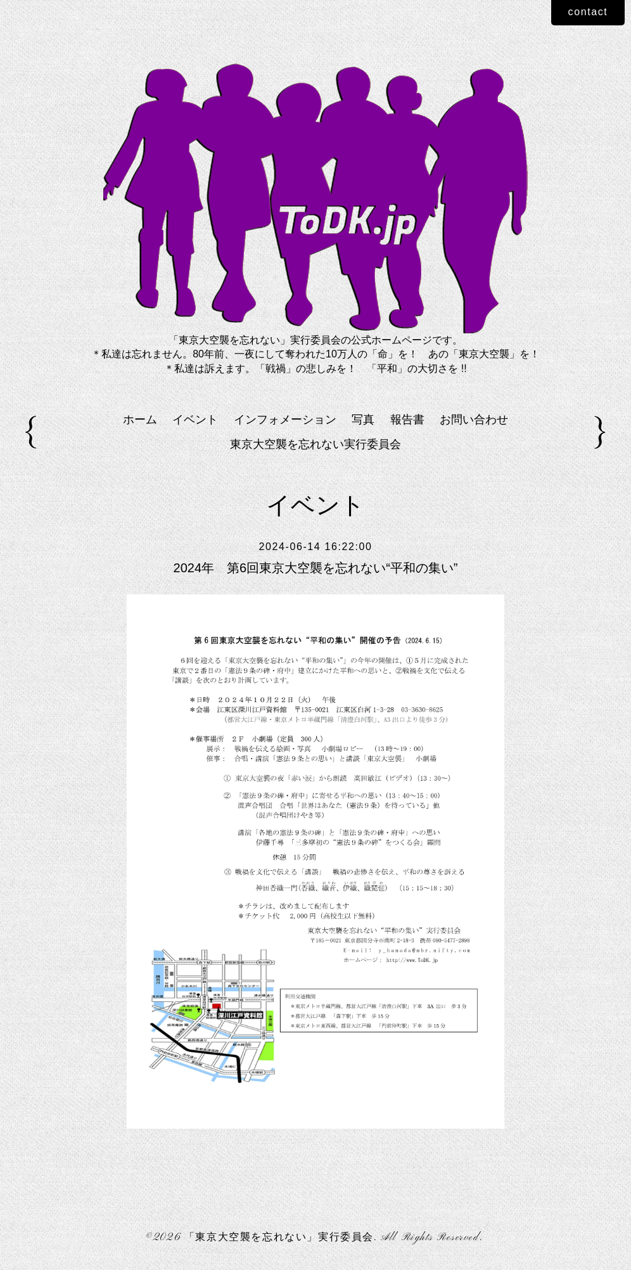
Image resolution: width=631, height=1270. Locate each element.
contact (588, 11)
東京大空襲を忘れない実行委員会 (315, 444)
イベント (195, 419)
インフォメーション (285, 419)
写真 (363, 419)
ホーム (140, 419)
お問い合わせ (474, 419)
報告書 (407, 419)
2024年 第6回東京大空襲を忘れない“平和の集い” (316, 568)
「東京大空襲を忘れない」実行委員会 (279, 1237)
